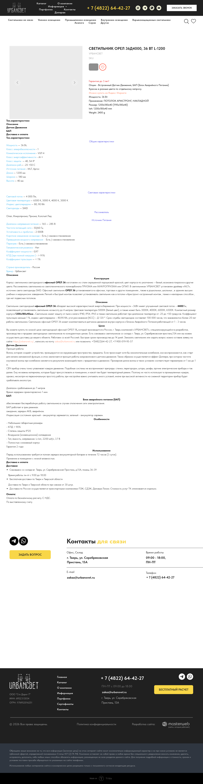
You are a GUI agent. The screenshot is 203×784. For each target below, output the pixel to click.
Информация (65, 693)
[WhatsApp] (152, 8)
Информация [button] (56, 6)
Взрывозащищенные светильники (151, 20)
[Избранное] (193, 21)
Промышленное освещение (80, 20)
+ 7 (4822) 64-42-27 (108, 8)
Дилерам (60, 12)
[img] (24, 681)
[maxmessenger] (138, 8)
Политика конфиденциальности (96, 724)
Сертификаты (65, 703)
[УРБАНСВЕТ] (145, 8)
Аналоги (79, 22)
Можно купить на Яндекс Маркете (107, 92)
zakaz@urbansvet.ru (65, 341)
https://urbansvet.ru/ (23, 341)
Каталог (41, 3)
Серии (92, 22)
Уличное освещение (49, 20)
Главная (62, 677)
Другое (105, 22)
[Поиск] (186, 21)
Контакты (70, 9)
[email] (159, 8)
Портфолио (46, 9)
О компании (65, 3)
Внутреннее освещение (114, 20)
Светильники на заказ (20, 20)
